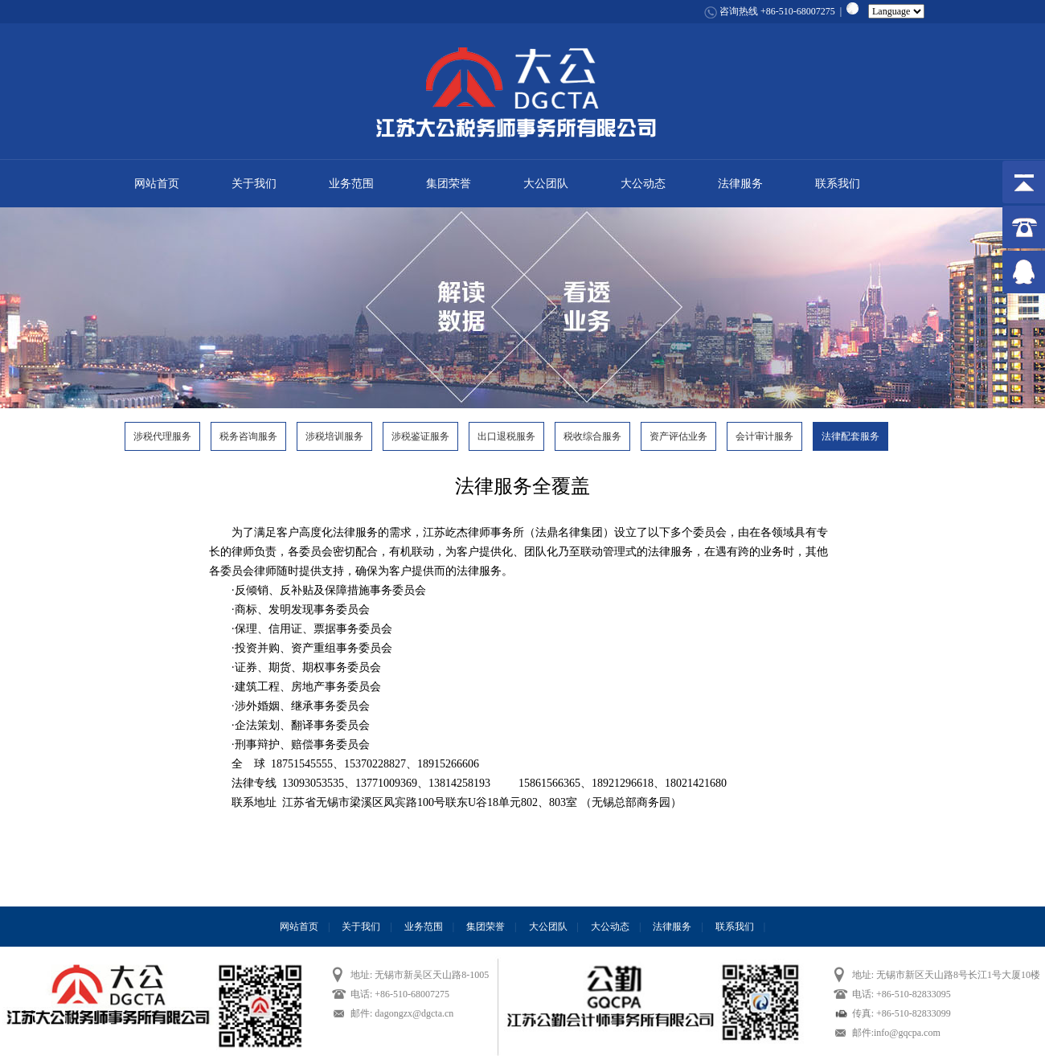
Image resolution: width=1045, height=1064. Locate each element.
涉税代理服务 (162, 436)
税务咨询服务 (248, 436)
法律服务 (740, 184)
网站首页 (156, 184)
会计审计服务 (764, 436)
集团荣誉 (448, 184)
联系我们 (837, 184)
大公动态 (643, 184)
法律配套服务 (850, 436)
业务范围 (351, 184)
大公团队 (545, 184)
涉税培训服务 (334, 436)
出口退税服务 (506, 436)
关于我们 (254, 184)
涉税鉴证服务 (420, 436)
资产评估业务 (678, 436)
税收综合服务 (592, 436)
